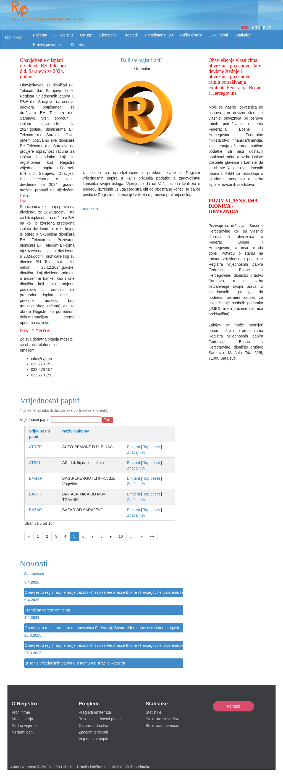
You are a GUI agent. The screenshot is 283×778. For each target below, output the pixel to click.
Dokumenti (218, 35)
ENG (267, 27)
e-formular (141, 69)
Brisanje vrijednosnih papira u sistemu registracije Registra (75, 663)
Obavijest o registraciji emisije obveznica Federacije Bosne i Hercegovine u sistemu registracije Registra (104, 628)
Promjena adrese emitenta (47, 610)
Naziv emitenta (75, 431)
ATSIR (34, 462)
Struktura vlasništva (162, 719)
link (23, 201)
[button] (14, 37)
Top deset (151, 447)
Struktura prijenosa (162, 725)
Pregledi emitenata (95, 712)
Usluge (86, 35)
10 (121, 536)
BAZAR (35, 510)
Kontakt (233, 706)
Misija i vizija (22, 719)
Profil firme (21, 712)
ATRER (35, 447)
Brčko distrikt (191, 35)
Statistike (243, 35)
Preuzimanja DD (159, 35)
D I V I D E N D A (34, 331)
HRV (256, 27)
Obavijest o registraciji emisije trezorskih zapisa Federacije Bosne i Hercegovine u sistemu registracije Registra (104, 592)
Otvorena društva (93, 725)
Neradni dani (22, 732)
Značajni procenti (93, 732)
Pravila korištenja (92, 767)
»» (152, 536)
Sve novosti (34, 573)
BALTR (35, 494)
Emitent (133, 447)
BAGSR (36, 478)
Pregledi (131, 35)
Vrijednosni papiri (93, 739)
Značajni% (136, 452)
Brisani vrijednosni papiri (100, 719)
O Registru (63, 35)
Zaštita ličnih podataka (131, 767)
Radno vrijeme (24, 725)
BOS (245, 27)
